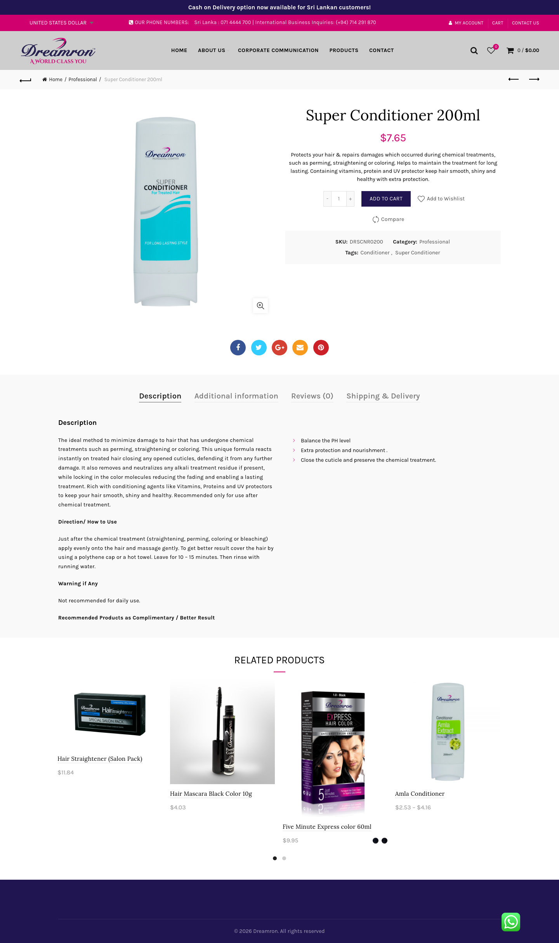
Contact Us (525, 23)
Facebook (238, 347)
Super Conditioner (417, 252)
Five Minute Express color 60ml (327, 826)
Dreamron (265, 931)
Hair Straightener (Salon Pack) (100, 758)
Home (179, 50)
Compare (392, 219)
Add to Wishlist (445, 198)
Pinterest (321, 347)
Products (343, 50)
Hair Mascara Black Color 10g (212, 793)
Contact (381, 50)
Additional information (236, 395)
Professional (83, 79)
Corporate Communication (278, 50)
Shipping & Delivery (383, 395)
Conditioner (375, 252)
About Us (212, 50)
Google (280, 347)
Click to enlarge (260, 305)
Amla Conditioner (421, 793)
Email (300, 347)
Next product (533, 79)
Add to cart (386, 198)
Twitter (258, 347)
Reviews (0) (312, 395)
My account (465, 23)
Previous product (514, 79)
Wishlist (495, 47)
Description (160, 395)
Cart (497, 23)
